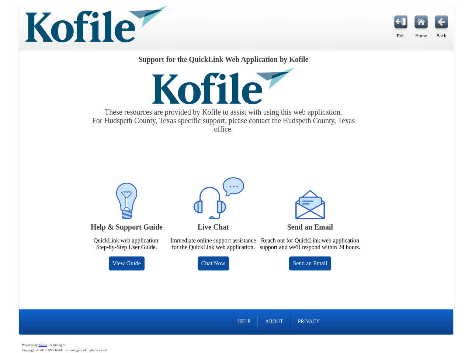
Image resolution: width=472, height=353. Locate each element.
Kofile (43, 345)
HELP (243, 321)
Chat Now (213, 263)
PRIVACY (309, 321)
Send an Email (310, 263)
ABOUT (274, 321)
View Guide (126, 263)
